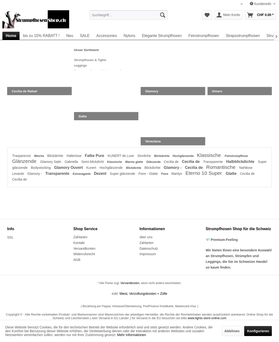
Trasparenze (22, 156)
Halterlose (75, 156)
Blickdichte (55, 156)
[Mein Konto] (228, 15)
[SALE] (85, 36)
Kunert (91, 168)
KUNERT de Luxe (121, 156)
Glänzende (25, 161)
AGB (77, 260)
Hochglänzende (184, 156)
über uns (146, 237)
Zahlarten (80, 237)
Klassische (209, 155)
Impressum (148, 254)
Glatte (232, 173)
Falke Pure (95, 156)
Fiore (165, 174)
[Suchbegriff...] (129, 15)
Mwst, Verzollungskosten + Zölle (143, 293)
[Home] (11, 36)
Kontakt (79, 243)
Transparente (213, 162)
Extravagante (82, 174)
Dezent (101, 173)
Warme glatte (134, 162)
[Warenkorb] (260, 15)
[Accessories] (106, 36)
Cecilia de (171, 162)
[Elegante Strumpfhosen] (162, 36)
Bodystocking (41, 168)
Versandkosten (84, 248)
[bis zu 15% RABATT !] (41, 36)
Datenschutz (149, 248)
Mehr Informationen (131, 335)
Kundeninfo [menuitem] (261, 4)
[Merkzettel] (207, 15)
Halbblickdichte (240, 162)
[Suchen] (163, 15)
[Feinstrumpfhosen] (203, 36)
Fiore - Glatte (148, 174)
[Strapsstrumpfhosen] (242, 36)
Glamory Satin (51, 162)
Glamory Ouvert (69, 168)
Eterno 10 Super (204, 173)
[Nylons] (129, 36)
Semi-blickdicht (93, 162)
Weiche (39, 156)
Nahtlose (245, 168)
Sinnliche (144, 156)
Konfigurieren (258, 331)
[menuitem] (129, 15)
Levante (18, 174)
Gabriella (72, 162)
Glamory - (173, 168)
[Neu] (70, 36)
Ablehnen (232, 331)
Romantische (221, 167)
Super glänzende (123, 174)
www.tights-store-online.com (207, 318)
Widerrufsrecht (84, 254)
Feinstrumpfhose (236, 156)
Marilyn (177, 174)
